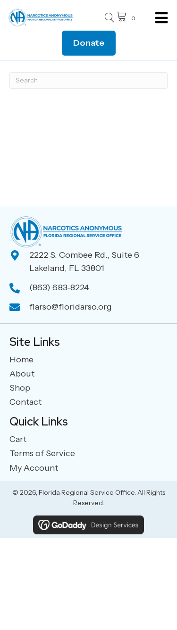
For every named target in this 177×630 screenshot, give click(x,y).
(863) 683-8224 (59, 287)
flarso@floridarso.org (70, 307)
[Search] (88, 80)
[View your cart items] (127, 18)
